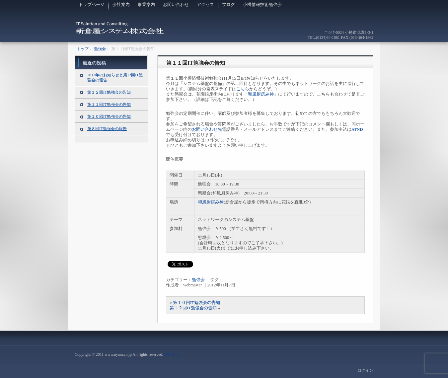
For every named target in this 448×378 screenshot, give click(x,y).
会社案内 (121, 4)
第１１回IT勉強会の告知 (195, 63)
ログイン (171, 354)
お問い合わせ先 (207, 129)
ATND (357, 129)
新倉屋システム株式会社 (120, 31)
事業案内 (146, 4)
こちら (242, 88)
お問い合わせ (176, 4)
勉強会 (198, 279)
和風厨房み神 (261, 94)
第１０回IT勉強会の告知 (196, 302)
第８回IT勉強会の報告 (107, 128)
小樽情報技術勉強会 (262, 4)
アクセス (205, 4)
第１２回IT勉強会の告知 (193, 307)
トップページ (92, 4)
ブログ (228, 4)
